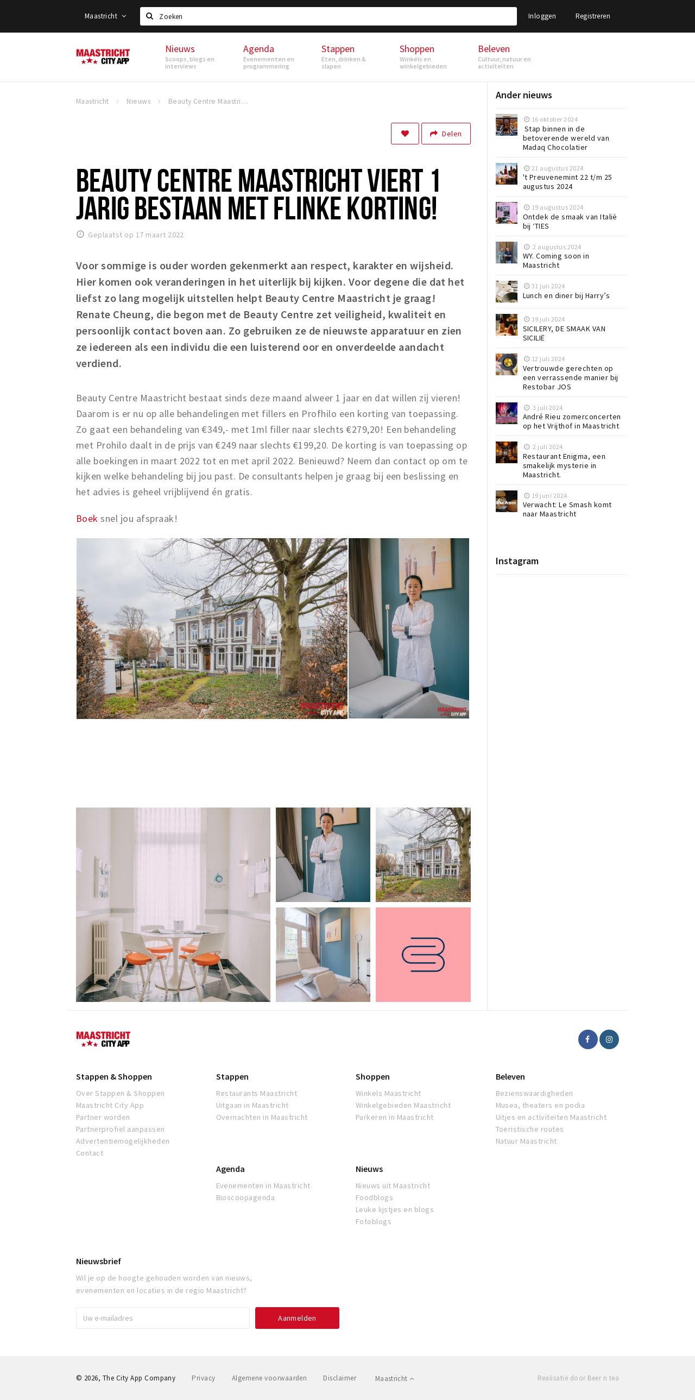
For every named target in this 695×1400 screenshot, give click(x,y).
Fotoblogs (373, 1221)
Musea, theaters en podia (540, 1105)
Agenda (230, 1168)
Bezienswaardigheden (534, 1093)
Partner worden (103, 1117)
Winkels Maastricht (388, 1093)
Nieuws (369, 1168)
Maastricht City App (110, 1105)
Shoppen (373, 1076)
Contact (89, 1153)
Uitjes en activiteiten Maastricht (551, 1117)
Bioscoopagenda (245, 1197)
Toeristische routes (530, 1129)
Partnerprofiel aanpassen (120, 1129)
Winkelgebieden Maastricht (403, 1105)
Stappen (232, 1076)
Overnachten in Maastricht (262, 1117)
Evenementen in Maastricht (263, 1185)
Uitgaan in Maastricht (252, 1105)
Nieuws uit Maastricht (393, 1185)
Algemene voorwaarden (269, 1378)
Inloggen (542, 16)
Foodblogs (374, 1197)
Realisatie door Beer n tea (578, 1378)
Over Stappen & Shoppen (120, 1093)
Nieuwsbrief (98, 1261)
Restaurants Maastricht (257, 1093)
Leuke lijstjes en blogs (395, 1209)
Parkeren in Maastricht (395, 1117)
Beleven (510, 1076)
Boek (87, 518)
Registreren (593, 16)
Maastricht (106, 16)
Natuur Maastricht (526, 1141)
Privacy (203, 1378)
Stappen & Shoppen (114, 1076)
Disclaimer (339, 1378)
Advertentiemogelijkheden (123, 1141)
